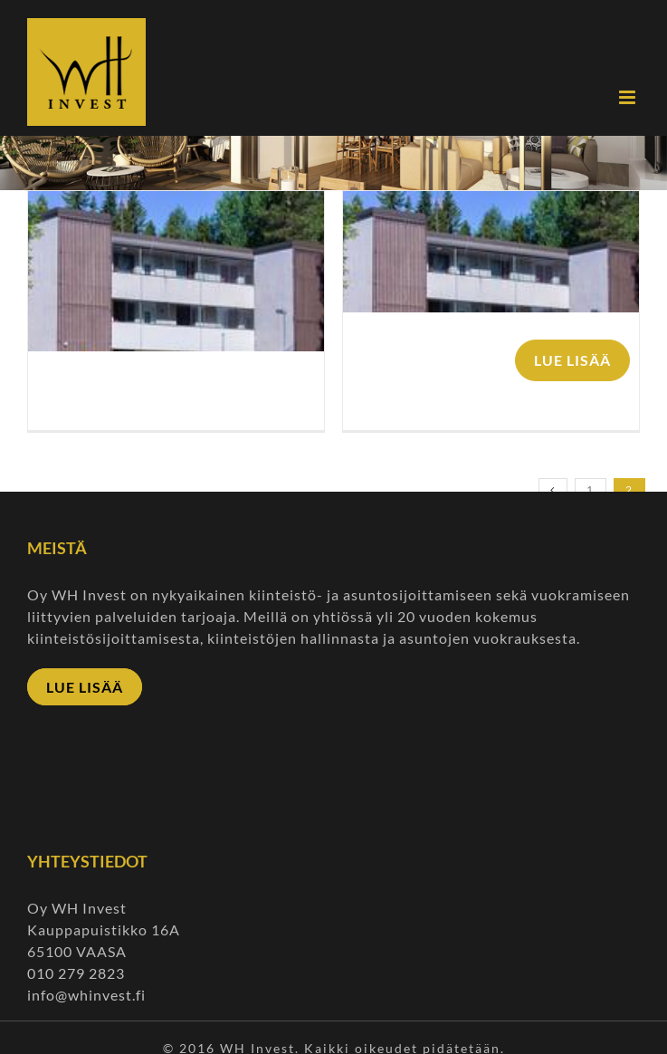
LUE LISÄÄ (572, 360)
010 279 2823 (76, 973)
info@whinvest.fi (88, 994)
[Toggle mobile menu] (629, 97)
